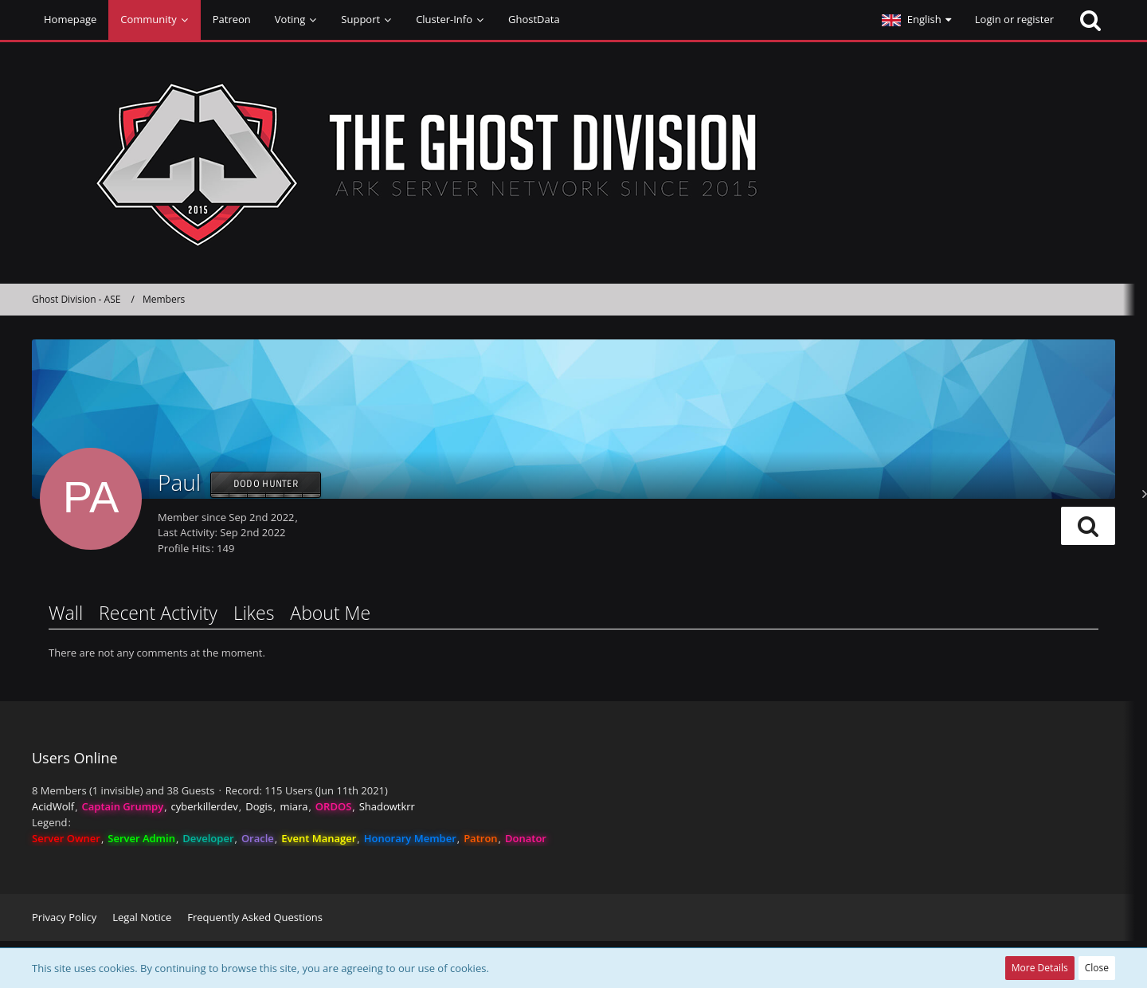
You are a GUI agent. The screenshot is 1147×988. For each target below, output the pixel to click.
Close (1097, 967)
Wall (66, 612)
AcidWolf (53, 806)
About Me (330, 612)
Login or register (1014, 19)
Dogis (258, 806)
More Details (1040, 967)
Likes (253, 612)
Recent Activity (158, 612)
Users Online (75, 757)
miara (293, 806)
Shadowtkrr (387, 806)
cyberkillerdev (204, 806)
